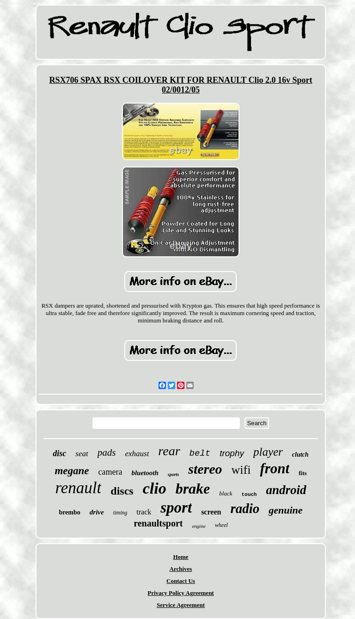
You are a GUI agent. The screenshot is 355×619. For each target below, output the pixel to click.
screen (211, 512)
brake (193, 488)
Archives (181, 568)
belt (200, 453)
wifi (241, 470)
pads (107, 452)
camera (110, 472)
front (274, 468)
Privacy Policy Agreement (180, 592)
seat (81, 453)
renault (78, 488)
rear (169, 451)
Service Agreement (181, 604)
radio (244, 508)
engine (198, 526)
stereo (205, 469)
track (143, 512)
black (225, 493)
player (268, 452)
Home (180, 556)
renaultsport (158, 523)
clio (154, 488)
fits (302, 473)
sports (173, 474)
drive (97, 512)
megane (72, 471)
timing (120, 512)
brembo (69, 512)
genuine (285, 510)
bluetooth (144, 473)
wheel (221, 525)
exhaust (137, 453)
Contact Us (180, 580)
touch (249, 494)
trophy (232, 453)
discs (121, 491)
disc (59, 453)
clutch (300, 454)
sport (176, 507)
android (286, 490)
